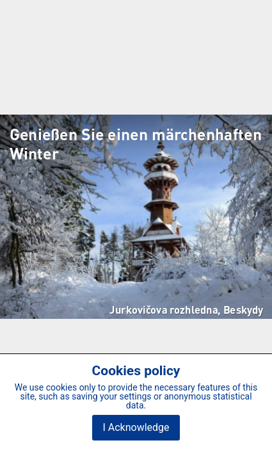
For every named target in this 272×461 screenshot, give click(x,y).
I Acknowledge (135, 427)
